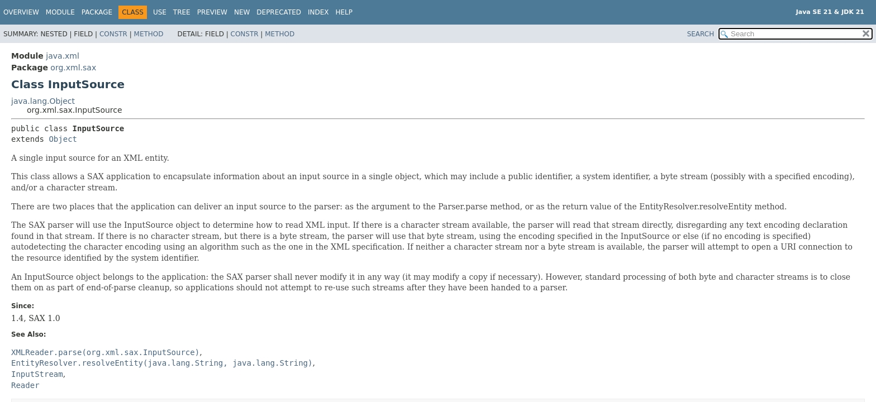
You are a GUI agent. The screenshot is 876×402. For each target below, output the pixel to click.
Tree (182, 12)
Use (159, 12)
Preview (212, 12)
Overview (21, 12)
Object (63, 139)
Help (344, 12)
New (242, 12)
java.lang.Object (43, 101)
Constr (113, 34)
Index (318, 12)
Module (60, 12)
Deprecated (278, 12)
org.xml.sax (73, 67)
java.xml (62, 55)
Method (149, 34)
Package (97, 12)
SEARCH (701, 34)
